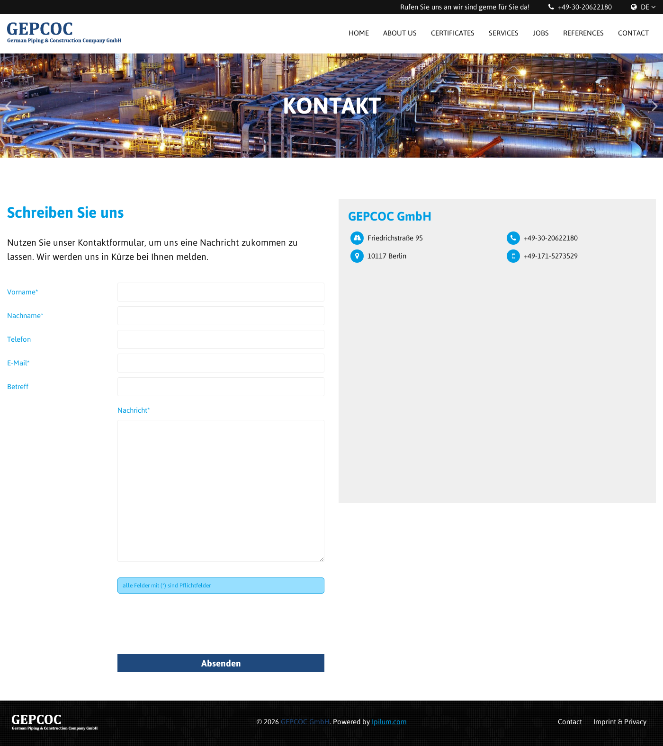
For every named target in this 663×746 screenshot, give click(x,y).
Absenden (221, 663)
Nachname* (25, 315)
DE (645, 7)
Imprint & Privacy (619, 722)
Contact (633, 33)
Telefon (19, 339)
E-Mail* (18, 363)
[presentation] (189, 621)
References (583, 33)
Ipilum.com (389, 722)
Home (359, 33)
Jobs (541, 33)
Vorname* (22, 292)
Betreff (17, 386)
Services (504, 33)
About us (400, 33)
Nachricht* (133, 410)
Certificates (453, 33)
